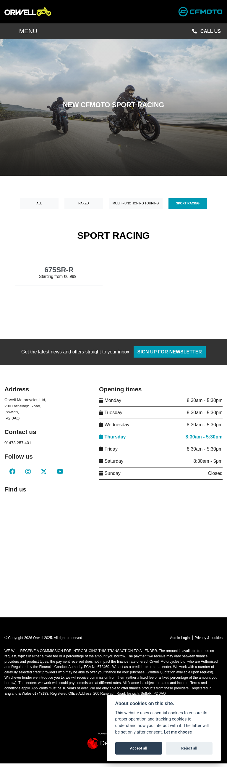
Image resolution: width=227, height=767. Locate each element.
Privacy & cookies (208, 642)
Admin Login (180, 642)
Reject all (189, 748)
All (39, 207)
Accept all (138, 748)
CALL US (206, 34)
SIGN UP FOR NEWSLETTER (172, 355)
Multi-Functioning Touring (136, 207)
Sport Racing (188, 207)
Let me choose (178, 732)
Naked (83, 207)
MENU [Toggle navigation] (21, 34)
